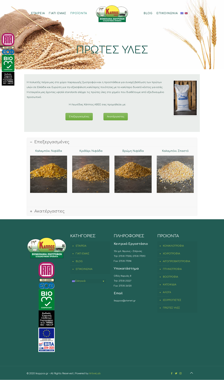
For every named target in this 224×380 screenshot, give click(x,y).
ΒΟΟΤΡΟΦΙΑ (170, 277)
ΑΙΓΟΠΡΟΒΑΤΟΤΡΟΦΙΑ (176, 261)
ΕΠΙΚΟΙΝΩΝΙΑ (84, 269)
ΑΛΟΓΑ (167, 292)
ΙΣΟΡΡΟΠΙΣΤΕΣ (172, 300)
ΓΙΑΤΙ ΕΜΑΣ (82, 253)
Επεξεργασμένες (79, 116)
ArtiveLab (95, 373)
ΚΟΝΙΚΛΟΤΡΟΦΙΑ (173, 246)
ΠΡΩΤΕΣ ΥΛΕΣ (171, 308)
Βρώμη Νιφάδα (133, 151)
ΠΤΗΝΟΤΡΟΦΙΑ (172, 269)
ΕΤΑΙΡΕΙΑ (81, 246)
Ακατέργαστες (115, 116)
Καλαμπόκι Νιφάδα (48, 151)
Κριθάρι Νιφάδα (90, 151)
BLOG (79, 261)
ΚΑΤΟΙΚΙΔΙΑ (169, 284)
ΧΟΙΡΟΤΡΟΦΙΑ (171, 253)
